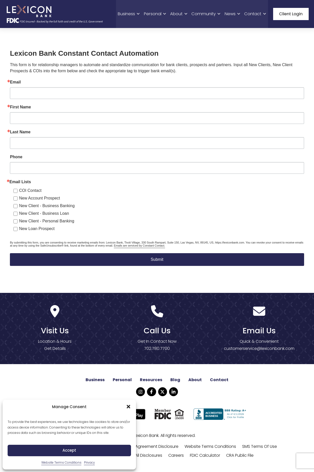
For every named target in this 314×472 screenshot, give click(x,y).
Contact (255, 14)
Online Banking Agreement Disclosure (141, 447)
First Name (20, 108)
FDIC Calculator (205, 456)
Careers (176, 456)
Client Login (291, 14)
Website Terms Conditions (61, 462)
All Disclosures (148, 456)
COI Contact (30, 191)
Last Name (20, 133)
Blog (175, 380)
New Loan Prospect (37, 229)
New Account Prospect (39, 199)
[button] (128, 406)
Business (132, 14)
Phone (16, 158)
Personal (158, 14)
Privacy (89, 462)
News (233, 14)
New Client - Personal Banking (46, 222)
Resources (151, 380)
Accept (69, 450)
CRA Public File (240, 456)
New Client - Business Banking (47, 206)
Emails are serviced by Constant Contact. (139, 246)
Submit (157, 260)
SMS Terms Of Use (259, 447)
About (181, 14)
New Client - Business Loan (44, 214)
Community (207, 14)
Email (15, 83)
